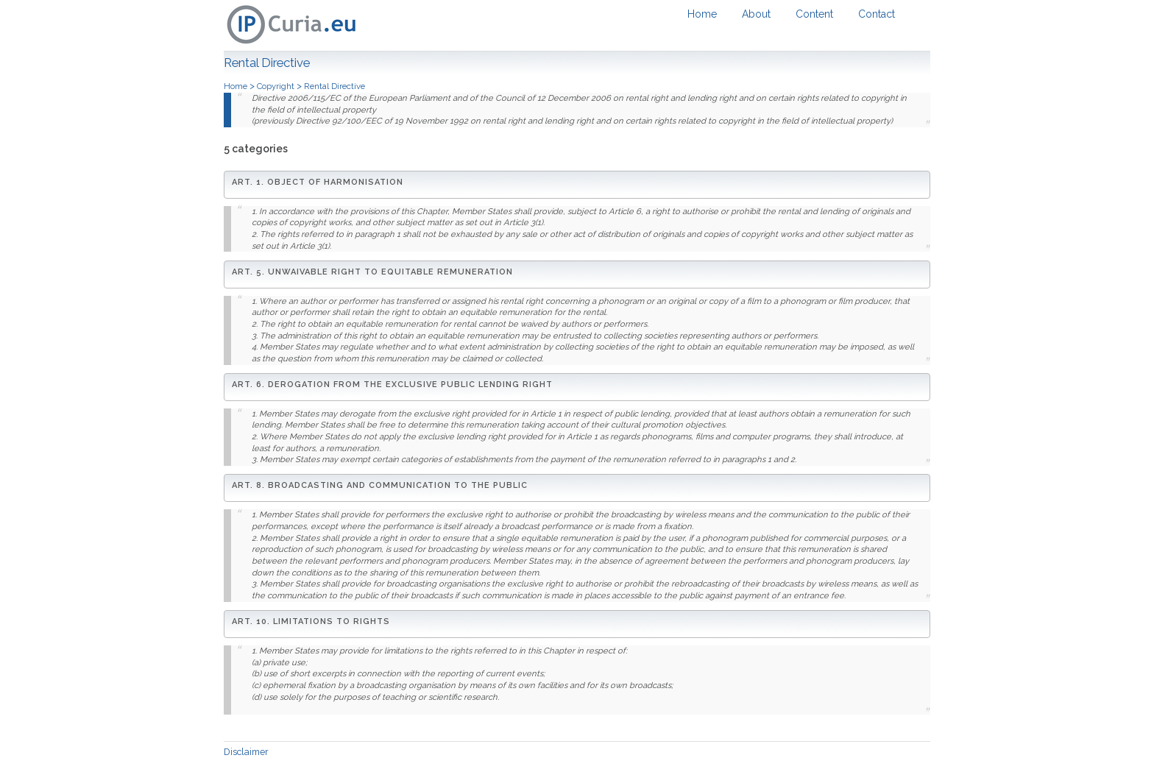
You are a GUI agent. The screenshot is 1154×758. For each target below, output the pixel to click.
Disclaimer (246, 751)
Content (814, 14)
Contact (876, 14)
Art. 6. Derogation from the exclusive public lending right (392, 384)
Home (702, 14)
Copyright (277, 86)
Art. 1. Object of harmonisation (317, 182)
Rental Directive (334, 86)
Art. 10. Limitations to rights (311, 621)
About (756, 14)
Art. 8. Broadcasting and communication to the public (380, 485)
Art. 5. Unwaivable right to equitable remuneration (372, 272)
